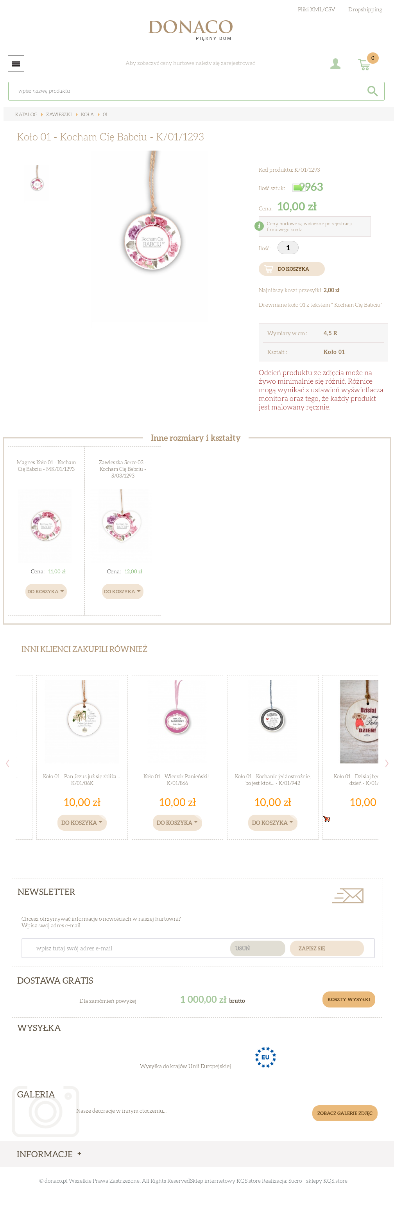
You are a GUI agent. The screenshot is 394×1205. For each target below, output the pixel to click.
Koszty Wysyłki (349, 999)
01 (104, 114)
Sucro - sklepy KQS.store (317, 1180)
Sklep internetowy (212, 1180)
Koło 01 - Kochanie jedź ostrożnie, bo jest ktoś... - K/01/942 (273, 779)
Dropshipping (365, 9)
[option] (150, 239)
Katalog (26, 114)
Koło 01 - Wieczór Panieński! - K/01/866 (177, 779)
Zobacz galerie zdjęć (345, 1113)
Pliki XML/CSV (316, 9)
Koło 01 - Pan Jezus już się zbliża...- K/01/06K (82, 779)
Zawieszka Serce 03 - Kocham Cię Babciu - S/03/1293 (123, 469)
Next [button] (387, 763)
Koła (87, 114)
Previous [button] (7, 763)
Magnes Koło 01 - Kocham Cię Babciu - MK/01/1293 (46, 465)
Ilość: (265, 248)
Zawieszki (58, 114)
